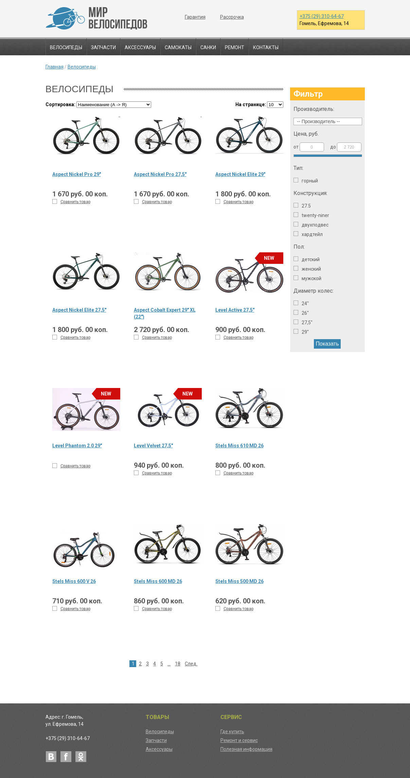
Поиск (357, 47)
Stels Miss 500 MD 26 (239, 581)
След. (191, 663)
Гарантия (195, 17)
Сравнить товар (71, 201)
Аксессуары (140, 47)
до (345, 147)
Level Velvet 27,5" (153, 445)
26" (301, 313)
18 (177, 663)
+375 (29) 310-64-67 (322, 16)
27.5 (302, 206)
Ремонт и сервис (239, 740)
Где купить (232, 731)
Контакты (266, 47)
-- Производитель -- (318, 121)
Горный (305, 180)
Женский (307, 269)
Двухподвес (310, 225)
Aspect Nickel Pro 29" (76, 174)
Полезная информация (246, 749)
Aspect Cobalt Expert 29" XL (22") (165, 313)
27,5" (303, 322)
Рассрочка (232, 17)
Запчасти (103, 47)
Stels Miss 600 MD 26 (158, 581)
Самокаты (178, 47)
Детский (306, 259)
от (308, 147)
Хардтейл (308, 234)
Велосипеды (66, 47)
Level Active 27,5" (234, 310)
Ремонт (234, 47)
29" (301, 332)
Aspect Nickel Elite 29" (240, 174)
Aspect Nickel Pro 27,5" (160, 174)
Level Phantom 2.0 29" (77, 445)
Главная (55, 67)
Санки (208, 47)
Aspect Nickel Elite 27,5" (79, 310)
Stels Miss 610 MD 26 (239, 445)
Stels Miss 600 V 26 (74, 581)
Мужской (307, 278)
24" (301, 303)
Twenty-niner (311, 215)
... (169, 663)
